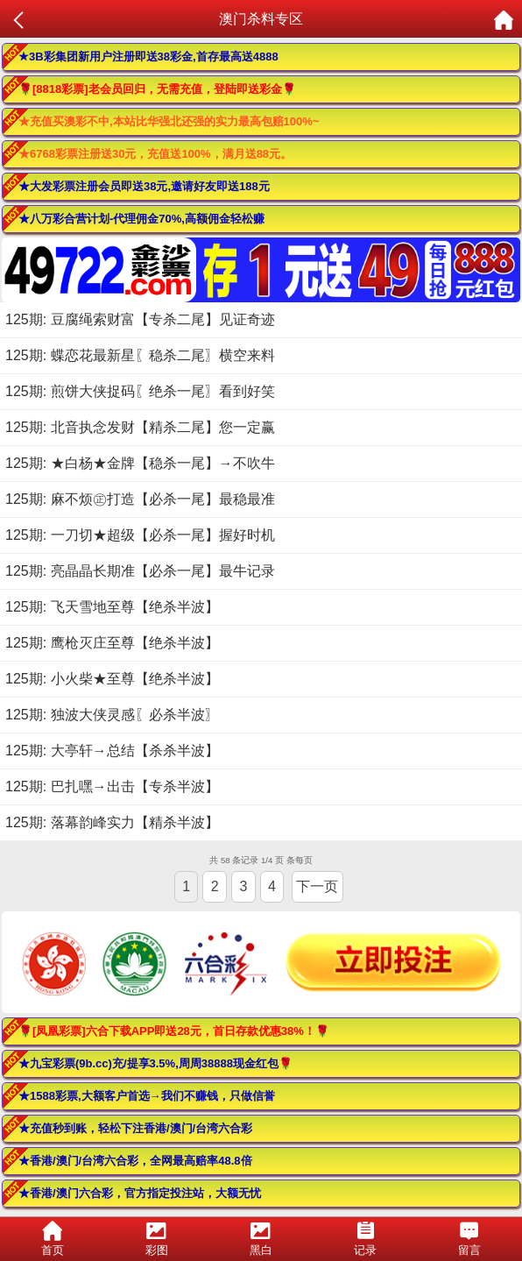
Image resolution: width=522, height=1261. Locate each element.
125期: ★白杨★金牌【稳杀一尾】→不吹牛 (140, 463)
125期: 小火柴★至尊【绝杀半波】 (112, 678)
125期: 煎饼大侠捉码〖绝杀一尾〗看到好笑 (140, 391)
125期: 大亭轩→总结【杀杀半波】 (112, 750)
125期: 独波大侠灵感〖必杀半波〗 (112, 714)
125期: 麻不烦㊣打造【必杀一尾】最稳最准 (140, 499)
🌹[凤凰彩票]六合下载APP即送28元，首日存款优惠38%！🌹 (173, 1031)
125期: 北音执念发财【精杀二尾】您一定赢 (140, 427)
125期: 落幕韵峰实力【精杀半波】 (112, 822)
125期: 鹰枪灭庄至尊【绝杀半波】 (112, 642)
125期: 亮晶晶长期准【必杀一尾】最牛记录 (140, 570)
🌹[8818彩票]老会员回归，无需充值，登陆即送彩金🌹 (157, 89)
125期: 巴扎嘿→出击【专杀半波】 (112, 786)
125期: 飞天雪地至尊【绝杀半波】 (112, 606)
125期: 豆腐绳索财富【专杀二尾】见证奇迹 (140, 319)
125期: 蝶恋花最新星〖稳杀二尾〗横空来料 (140, 355)
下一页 (317, 886)
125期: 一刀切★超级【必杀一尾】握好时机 (140, 535)
